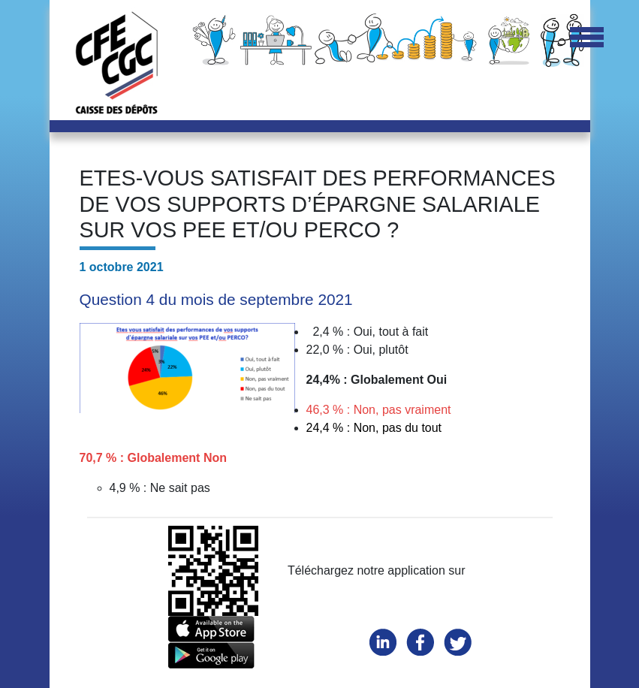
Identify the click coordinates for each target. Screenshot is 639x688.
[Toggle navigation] (586, 38)
